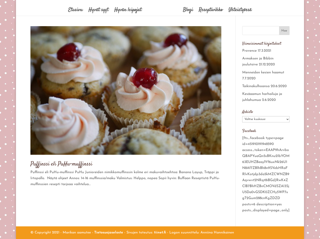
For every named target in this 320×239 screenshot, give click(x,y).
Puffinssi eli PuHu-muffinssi (61, 164)
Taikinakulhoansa (256, 86)
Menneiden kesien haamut (263, 72)
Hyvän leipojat (128, 11)
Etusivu (75, 11)
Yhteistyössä (240, 11)
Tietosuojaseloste (108, 232)
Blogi (188, 11)
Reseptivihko (211, 11)
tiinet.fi (160, 232)
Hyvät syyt (98, 11)
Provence (249, 51)
